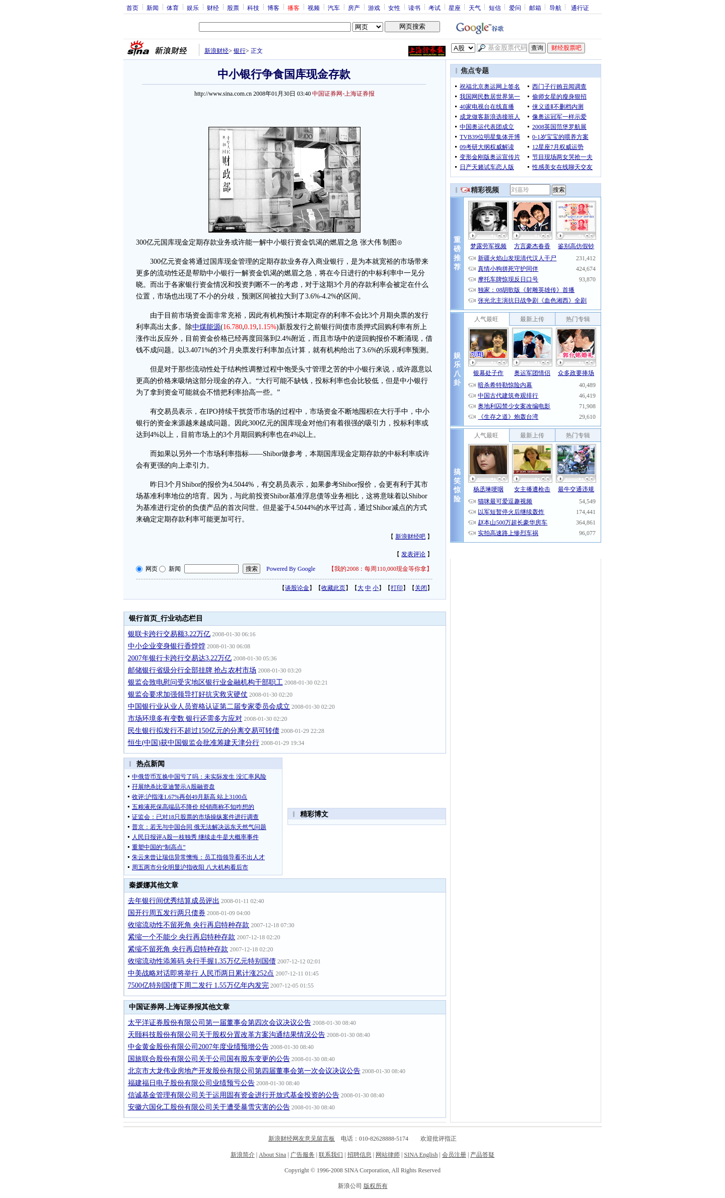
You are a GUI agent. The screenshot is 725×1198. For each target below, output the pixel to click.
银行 (240, 50)
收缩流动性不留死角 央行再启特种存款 (189, 925)
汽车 (334, 8)
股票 (233, 8)
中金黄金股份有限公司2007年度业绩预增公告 (198, 1047)
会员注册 (454, 1154)
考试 (434, 8)
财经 (213, 8)
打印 (397, 587)
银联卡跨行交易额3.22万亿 (169, 634)
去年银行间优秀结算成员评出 (174, 901)
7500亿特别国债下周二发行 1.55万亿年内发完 (198, 985)
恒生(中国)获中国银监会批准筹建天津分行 (193, 742)
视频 (314, 8)
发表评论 (413, 554)
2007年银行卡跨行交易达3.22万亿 (180, 658)
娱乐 (193, 8)
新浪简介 (243, 1154)
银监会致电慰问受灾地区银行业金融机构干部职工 (205, 682)
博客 (273, 8)
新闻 (153, 8)
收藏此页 (333, 587)
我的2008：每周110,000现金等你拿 (380, 568)
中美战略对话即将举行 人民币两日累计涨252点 (201, 973)
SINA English (421, 1154)
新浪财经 (216, 50)
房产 (354, 8)
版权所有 (376, 1185)
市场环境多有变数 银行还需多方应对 (185, 718)
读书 (414, 8)
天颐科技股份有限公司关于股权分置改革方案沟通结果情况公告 (226, 1034)
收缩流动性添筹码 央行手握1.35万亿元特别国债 (202, 961)
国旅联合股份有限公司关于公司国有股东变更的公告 (209, 1059)
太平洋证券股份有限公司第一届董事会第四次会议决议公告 (219, 1022)
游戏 (374, 8)
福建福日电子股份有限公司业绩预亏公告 (191, 1083)
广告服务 (303, 1154)
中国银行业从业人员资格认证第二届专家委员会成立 (209, 706)
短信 (495, 8)
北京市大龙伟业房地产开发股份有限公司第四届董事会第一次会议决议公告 (244, 1071)
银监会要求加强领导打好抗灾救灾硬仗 (188, 694)
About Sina (272, 1154)
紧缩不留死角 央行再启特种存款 (178, 949)
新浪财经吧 (410, 536)
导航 (555, 8)
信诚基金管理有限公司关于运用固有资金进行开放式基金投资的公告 (233, 1095)
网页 (152, 568)
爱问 (515, 8)
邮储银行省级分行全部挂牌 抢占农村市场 (192, 670)
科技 (253, 8)
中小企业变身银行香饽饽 (166, 646)
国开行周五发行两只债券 (166, 913)
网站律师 (388, 1154)
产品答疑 (482, 1154)
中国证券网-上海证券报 (343, 93)
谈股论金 (297, 587)
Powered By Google (290, 568)
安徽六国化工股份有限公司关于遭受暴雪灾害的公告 (209, 1107)
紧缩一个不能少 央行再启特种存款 (182, 937)
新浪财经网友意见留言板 (301, 1138)
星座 (455, 8)
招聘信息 (359, 1154)
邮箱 (535, 8)
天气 (475, 8)
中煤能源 (206, 327)
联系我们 (331, 1154)
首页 (132, 8)
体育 (173, 8)
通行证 (580, 8)
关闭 (421, 587)
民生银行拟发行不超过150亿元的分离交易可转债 (203, 730)
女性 (394, 8)
